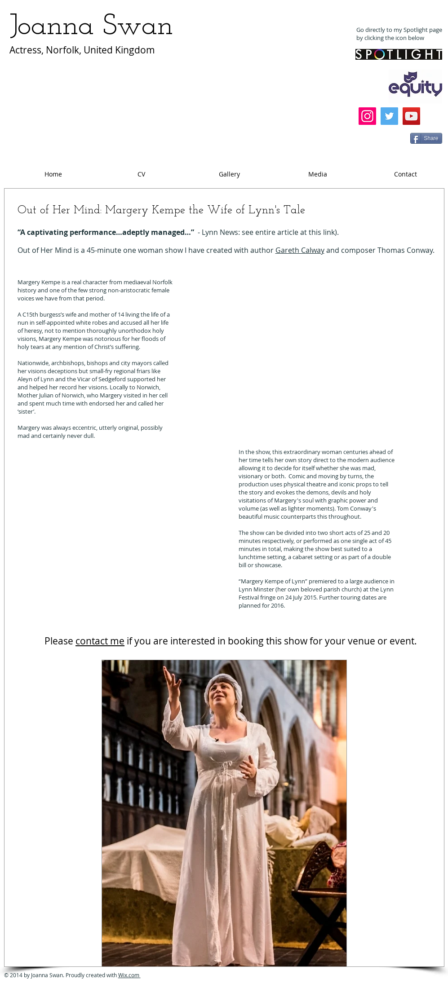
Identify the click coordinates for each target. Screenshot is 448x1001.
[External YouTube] (288, 359)
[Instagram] (367, 116)
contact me (99, 641)
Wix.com (129, 975)
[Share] (426, 138)
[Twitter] (389, 116)
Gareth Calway (299, 250)
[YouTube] (411, 116)
